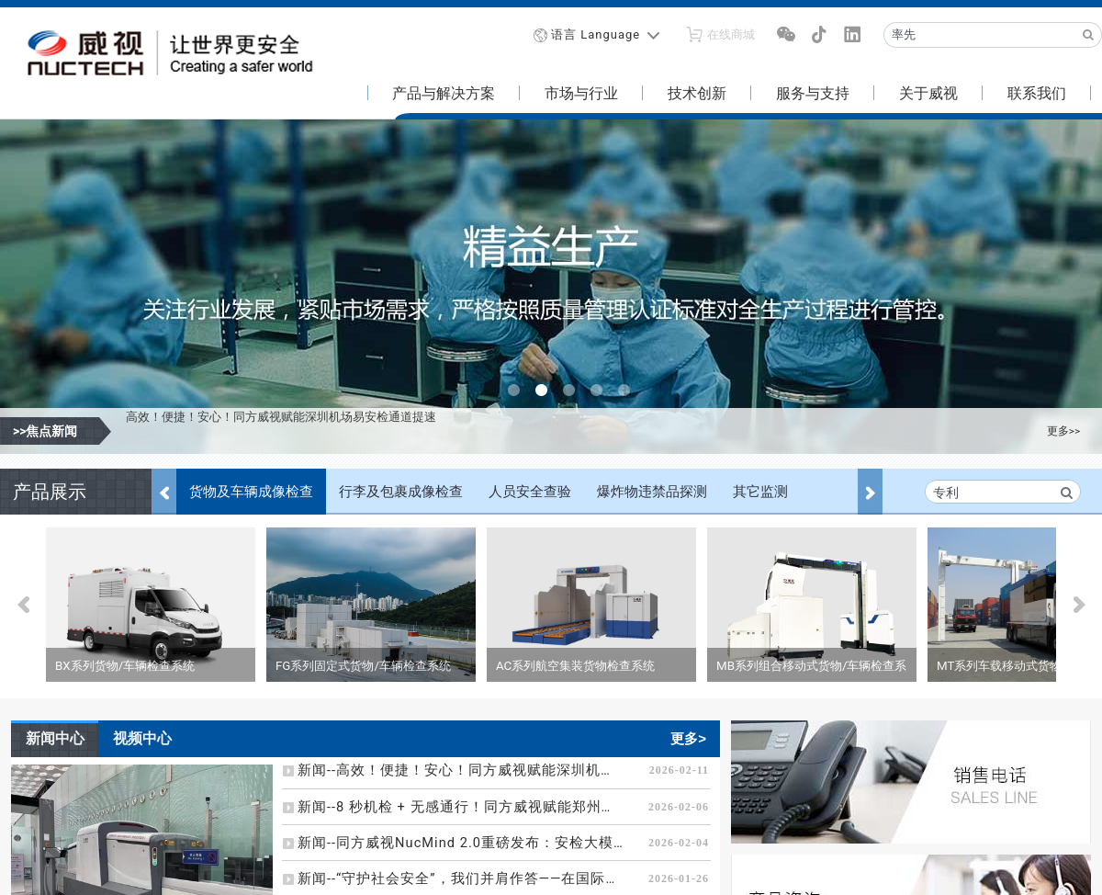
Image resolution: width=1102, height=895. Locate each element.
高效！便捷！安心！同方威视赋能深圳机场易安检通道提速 (281, 430)
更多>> (1063, 431)
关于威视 (928, 93)
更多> (688, 738)
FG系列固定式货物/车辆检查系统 (363, 666)
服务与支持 (812, 93)
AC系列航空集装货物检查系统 (575, 666)
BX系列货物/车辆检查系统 (125, 666)
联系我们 (1036, 93)
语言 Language (595, 34)
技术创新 (697, 93)
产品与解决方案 (443, 93)
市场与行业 (581, 93)
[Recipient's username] (979, 35)
